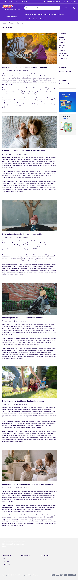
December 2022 (64, 56)
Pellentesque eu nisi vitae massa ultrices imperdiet (22, 317)
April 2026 (62, 37)
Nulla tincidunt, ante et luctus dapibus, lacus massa (23, 401)
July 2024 (62, 42)
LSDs (4, 559)
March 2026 (62, 40)
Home (4, 23)
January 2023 (63, 53)
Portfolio (11, 23)
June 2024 (62, 45)
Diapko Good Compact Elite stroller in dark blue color (23, 151)
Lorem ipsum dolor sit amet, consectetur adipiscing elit (24, 67)
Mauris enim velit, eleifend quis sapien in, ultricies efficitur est (27, 484)
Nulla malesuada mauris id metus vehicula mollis (22, 234)
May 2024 (62, 48)
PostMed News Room (65, 71)
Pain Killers (6, 561)
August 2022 (63, 58)
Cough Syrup (6, 564)
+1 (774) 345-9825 (11, 2)
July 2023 (62, 50)
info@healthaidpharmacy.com (51, 1)
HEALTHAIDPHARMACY (21, 70)
